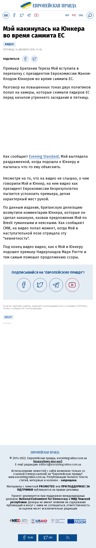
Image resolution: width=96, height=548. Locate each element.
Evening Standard (44, 156)
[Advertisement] (48, 372)
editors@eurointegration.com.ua (60, 464)
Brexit (8, 317)
